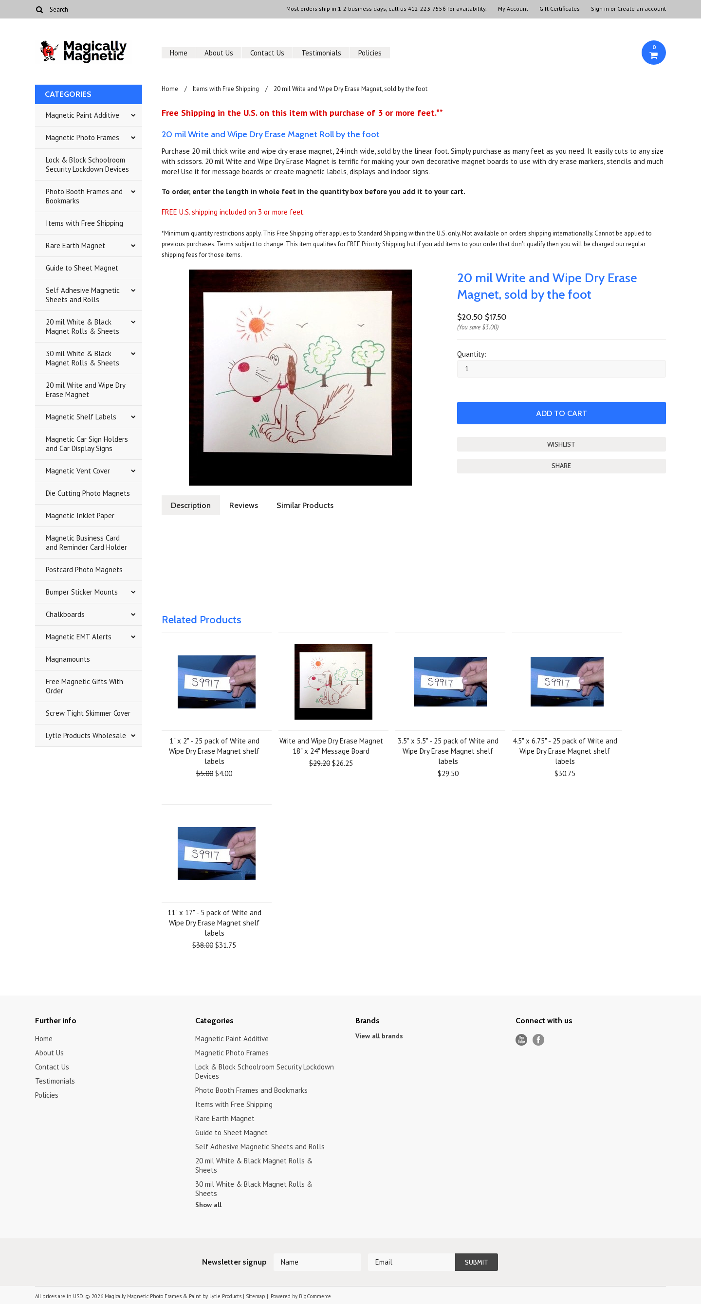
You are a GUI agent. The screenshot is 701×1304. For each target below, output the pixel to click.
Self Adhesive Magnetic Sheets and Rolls (83, 295)
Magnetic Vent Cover (78, 470)
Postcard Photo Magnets (84, 569)
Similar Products (305, 505)
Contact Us (267, 52)
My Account (513, 8)
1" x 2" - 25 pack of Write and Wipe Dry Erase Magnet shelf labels (214, 751)
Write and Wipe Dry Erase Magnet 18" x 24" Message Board (331, 746)
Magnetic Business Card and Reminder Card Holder (86, 542)
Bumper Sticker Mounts (82, 592)
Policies (370, 52)
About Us (218, 52)
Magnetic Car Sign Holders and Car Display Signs (87, 444)
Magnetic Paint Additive (82, 115)
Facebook (539, 1040)
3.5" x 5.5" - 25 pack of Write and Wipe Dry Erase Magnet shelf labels (448, 751)
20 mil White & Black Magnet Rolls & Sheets (82, 326)
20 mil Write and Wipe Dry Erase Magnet (86, 389)
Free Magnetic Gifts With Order (84, 686)
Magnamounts (68, 659)
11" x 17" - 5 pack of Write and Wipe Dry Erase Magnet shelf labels (214, 923)
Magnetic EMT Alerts (78, 636)
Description (191, 505)
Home (178, 52)
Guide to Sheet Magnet (82, 267)
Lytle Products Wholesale (86, 735)
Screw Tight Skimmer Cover (88, 713)
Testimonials (321, 52)
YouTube (522, 1040)
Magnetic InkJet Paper (80, 515)
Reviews (243, 505)
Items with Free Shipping (84, 223)
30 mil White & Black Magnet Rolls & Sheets (82, 358)
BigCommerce (315, 1296)
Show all (208, 1204)
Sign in (600, 8)
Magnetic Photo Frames (82, 137)
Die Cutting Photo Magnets (88, 493)
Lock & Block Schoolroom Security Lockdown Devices (87, 164)
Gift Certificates (559, 8)
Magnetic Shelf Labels (81, 416)
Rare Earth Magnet (75, 245)
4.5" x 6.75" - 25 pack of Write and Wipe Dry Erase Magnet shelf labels (565, 751)
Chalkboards (65, 614)
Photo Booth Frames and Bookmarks (84, 196)
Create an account (641, 8)
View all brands (379, 1036)
